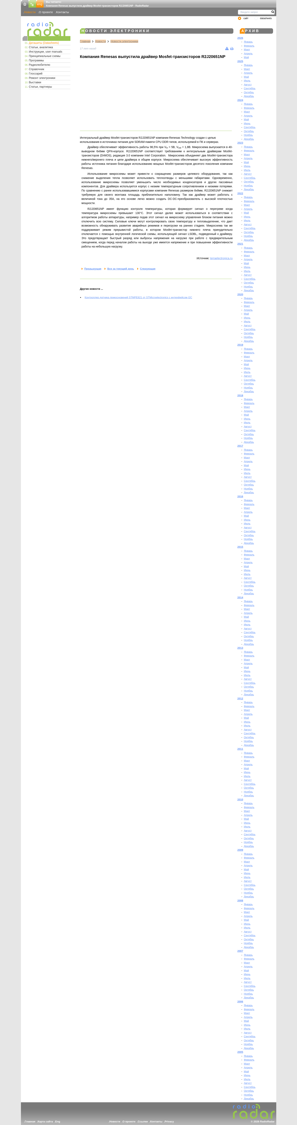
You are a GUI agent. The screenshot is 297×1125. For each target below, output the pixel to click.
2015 (240, 546)
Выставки (35, 82)
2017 (240, 445)
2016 (240, 496)
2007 (240, 950)
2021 (240, 243)
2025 (240, 61)
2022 (240, 193)
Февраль (249, 45)
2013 (240, 647)
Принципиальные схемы (45, 56)
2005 (240, 1051)
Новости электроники (124, 41)
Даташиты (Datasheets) (44, 42)
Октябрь (249, 92)
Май (246, 57)
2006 (240, 1001)
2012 (240, 698)
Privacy (169, 1121)
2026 (240, 37)
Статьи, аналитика (41, 47)
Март (247, 49)
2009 (240, 849)
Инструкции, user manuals (45, 51)
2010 (240, 799)
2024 (240, 100)
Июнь (247, 123)
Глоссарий (35, 73)
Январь (248, 41)
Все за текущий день (120, 268)
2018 (240, 395)
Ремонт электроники (42, 78)
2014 (240, 597)
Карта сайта (45, 1121)
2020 (240, 294)
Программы (36, 60)
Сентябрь (249, 88)
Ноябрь (248, 135)
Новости (30, 12)
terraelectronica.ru (221, 258)
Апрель (248, 53)
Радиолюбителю (39, 64)
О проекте (46, 12)
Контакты (62, 12)
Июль (247, 80)
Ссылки (143, 1121)
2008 (240, 900)
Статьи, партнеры (40, 86)
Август (248, 84)
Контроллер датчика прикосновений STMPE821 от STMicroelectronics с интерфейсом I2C (138, 297)
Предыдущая (92, 268)
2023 (240, 142)
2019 (240, 344)
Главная (85, 41)
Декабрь (249, 96)
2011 (240, 748)
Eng (57, 1121)
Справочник (36, 69)
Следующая (147, 268)
